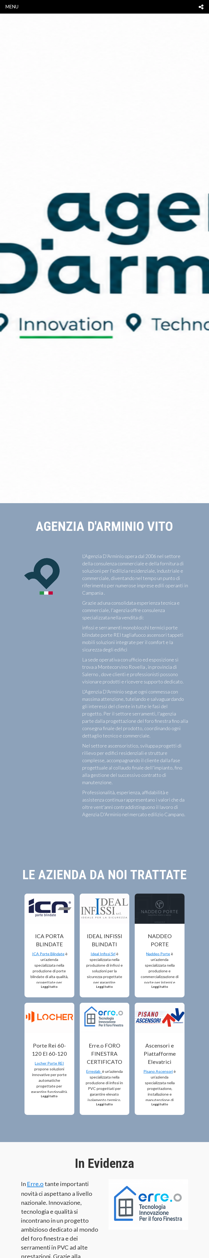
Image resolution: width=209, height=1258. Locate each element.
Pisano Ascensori (158, 1071)
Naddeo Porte (158, 953)
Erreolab (94, 1071)
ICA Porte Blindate (48, 953)
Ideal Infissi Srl (103, 953)
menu (12, 7)
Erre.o (35, 1183)
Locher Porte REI (49, 1063)
